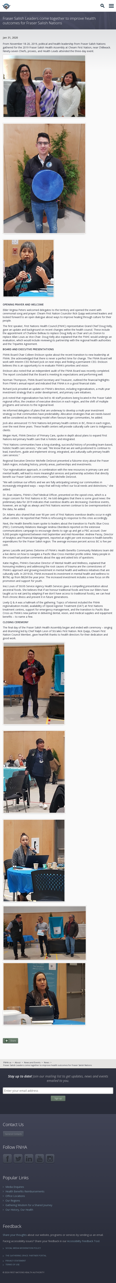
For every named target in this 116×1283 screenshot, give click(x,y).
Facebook (7, 1158)
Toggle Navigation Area (111, 6)
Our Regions (12, 1200)
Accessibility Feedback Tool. (83, 1241)
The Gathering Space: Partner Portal (25, 1255)
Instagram (50, 1158)
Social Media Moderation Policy (23, 1248)
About (18, 1062)
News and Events (32, 1062)
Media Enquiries (14, 1187)
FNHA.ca (7, 1062)
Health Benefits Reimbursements (24, 1191)
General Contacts (13, 1134)
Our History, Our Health (19, 1209)
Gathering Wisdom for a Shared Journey (28, 1205)
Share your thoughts (15, 1235)
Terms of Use (12, 1264)
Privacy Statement (15, 1260)
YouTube (39, 1158)
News (46, 1062)
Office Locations (15, 1196)
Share (13, 1040)
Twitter (18, 1158)
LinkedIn (29, 1158)
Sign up (58, 1098)
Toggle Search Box (103, 6)
